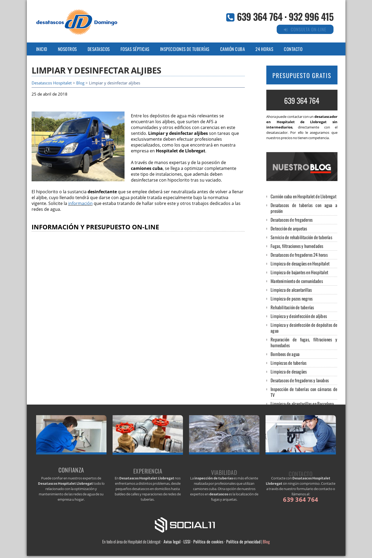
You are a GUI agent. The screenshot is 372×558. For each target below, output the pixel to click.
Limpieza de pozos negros (292, 298)
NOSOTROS (67, 49)
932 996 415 (311, 16)
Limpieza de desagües (289, 371)
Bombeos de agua (285, 354)
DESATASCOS (99, 49)
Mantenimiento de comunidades (297, 281)
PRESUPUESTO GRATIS (301, 75)
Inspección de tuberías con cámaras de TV (304, 392)
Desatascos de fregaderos (292, 219)
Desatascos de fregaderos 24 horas (299, 254)
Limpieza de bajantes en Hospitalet (299, 272)
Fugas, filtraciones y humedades (297, 246)
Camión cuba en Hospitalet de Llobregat (303, 196)
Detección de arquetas (289, 228)
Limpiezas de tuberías (288, 362)
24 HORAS (264, 49)
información (80, 203)
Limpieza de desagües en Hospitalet (300, 263)
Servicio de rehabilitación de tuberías (301, 237)
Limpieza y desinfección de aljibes (299, 316)
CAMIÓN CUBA (232, 49)
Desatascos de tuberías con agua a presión (304, 208)
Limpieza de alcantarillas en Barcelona (302, 403)
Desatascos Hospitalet (52, 82)
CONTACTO (293, 49)
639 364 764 (260, 16)
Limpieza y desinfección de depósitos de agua (304, 327)
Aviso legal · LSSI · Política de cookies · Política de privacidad (212, 541)
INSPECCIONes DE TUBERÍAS (184, 49)
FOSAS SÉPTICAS (135, 49)
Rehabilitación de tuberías (292, 307)
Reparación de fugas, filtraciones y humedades (304, 342)
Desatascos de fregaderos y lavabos (300, 380)
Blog (80, 82)
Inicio (41, 49)
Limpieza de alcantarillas (291, 289)
